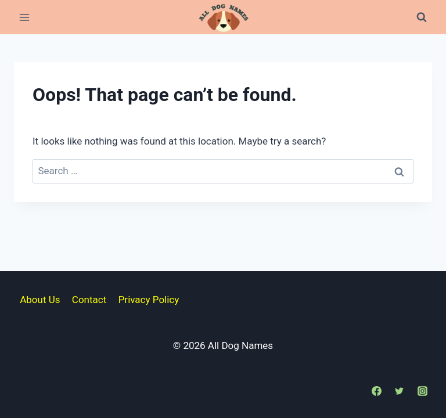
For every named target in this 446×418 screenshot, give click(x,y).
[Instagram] (422, 391)
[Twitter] (399, 391)
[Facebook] (377, 391)
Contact (89, 299)
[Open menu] (24, 17)
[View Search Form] (421, 17)
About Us (40, 299)
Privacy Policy (148, 299)
